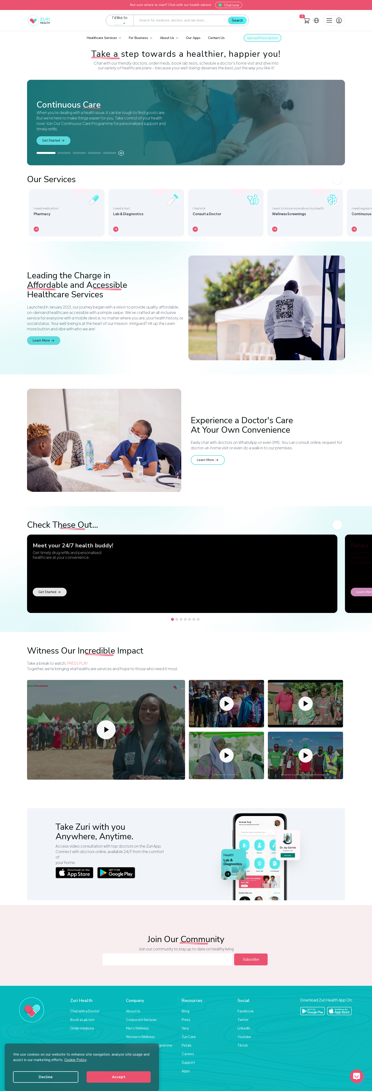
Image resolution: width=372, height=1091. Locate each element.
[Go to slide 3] (181, 619)
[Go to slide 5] (189, 619)
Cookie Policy (75, 1060)
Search (237, 20)
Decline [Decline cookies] (46, 1077)
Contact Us (216, 38)
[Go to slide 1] (172, 619)
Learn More (44, 340)
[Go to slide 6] (193, 619)
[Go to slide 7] (198, 619)
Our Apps (193, 38)
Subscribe (251, 959)
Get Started (53, 140)
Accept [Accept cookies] (118, 1077)
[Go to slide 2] (176, 619)
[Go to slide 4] (185, 619)
